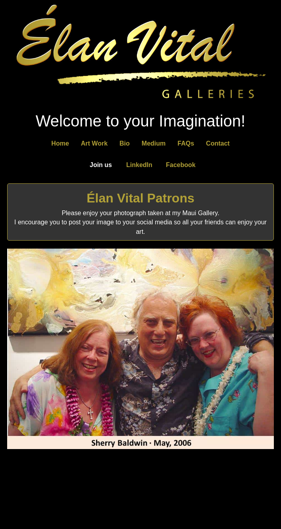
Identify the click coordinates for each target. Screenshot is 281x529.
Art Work (94, 143)
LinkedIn (139, 164)
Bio (124, 143)
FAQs (185, 143)
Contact (218, 143)
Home (60, 143)
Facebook (181, 164)
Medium (154, 143)
